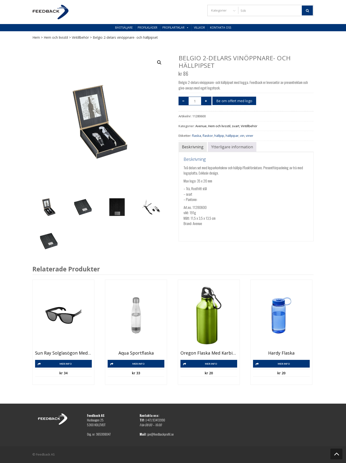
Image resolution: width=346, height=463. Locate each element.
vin (242, 135)
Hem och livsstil (56, 37)
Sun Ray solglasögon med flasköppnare (63, 353)
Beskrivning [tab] (193, 147)
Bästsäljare (124, 27)
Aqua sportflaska (136, 353)
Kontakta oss (220, 27)
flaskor (208, 135)
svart (235, 126)
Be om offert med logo (234, 101)
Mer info (66, 363)
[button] (159, 62)
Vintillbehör (80, 37)
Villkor (199, 27)
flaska (196, 135)
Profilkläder (147, 27)
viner (249, 135)
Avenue (201, 126)
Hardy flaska (281, 353)
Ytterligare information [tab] (232, 147)
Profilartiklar (175, 27)
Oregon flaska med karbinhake (208, 353)
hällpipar (232, 135)
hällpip (219, 135)
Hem (36, 37)
